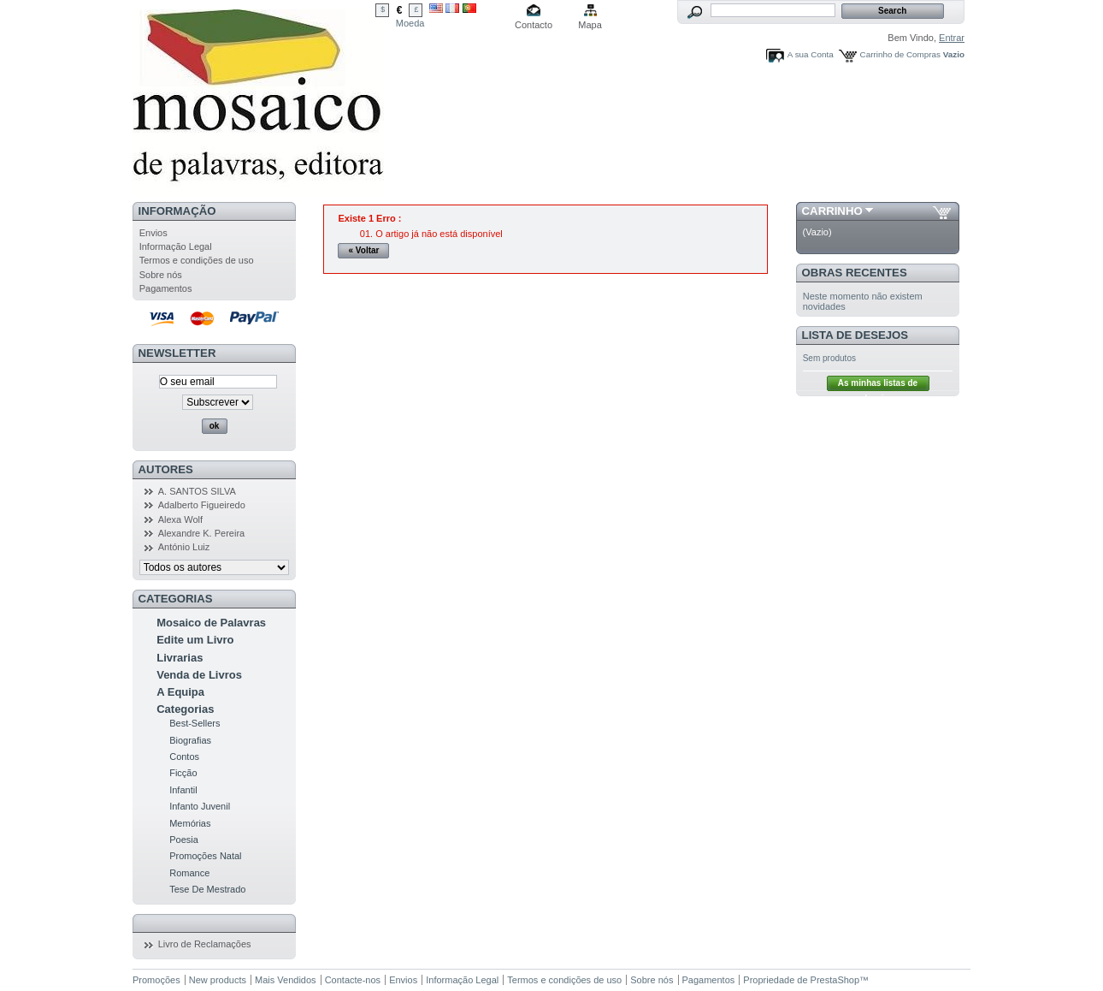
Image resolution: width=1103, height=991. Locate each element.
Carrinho (832, 211)
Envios (153, 233)
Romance (189, 873)
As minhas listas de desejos (877, 384)
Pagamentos (165, 288)
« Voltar (364, 250)
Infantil (183, 790)
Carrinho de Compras (900, 54)
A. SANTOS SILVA (197, 491)
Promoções (156, 980)
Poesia (183, 839)
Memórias (189, 823)
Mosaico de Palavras (211, 622)
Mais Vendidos (285, 980)
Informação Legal (175, 246)
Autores (166, 469)
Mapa (590, 25)
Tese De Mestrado (207, 889)
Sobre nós (160, 275)
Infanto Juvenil (199, 806)
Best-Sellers (194, 723)
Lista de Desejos (855, 335)
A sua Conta (810, 54)
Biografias (190, 740)
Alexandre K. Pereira (201, 533)
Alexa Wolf (180, 519)
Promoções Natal (205, 856)
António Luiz (184, 547)
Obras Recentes (854, 272)
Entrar (951, 38)
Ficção (183, 773)
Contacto (533, 25)
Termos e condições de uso (196, 260)
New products (217, 980)
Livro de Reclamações (204, 944)
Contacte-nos (352, 980)
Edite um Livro (194, 639)
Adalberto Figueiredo (201, 505)
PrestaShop (835, 980)
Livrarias (179, 657)
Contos (184, 756)
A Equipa (180, 691)
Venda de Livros (199, 674)
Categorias (185, 709)
